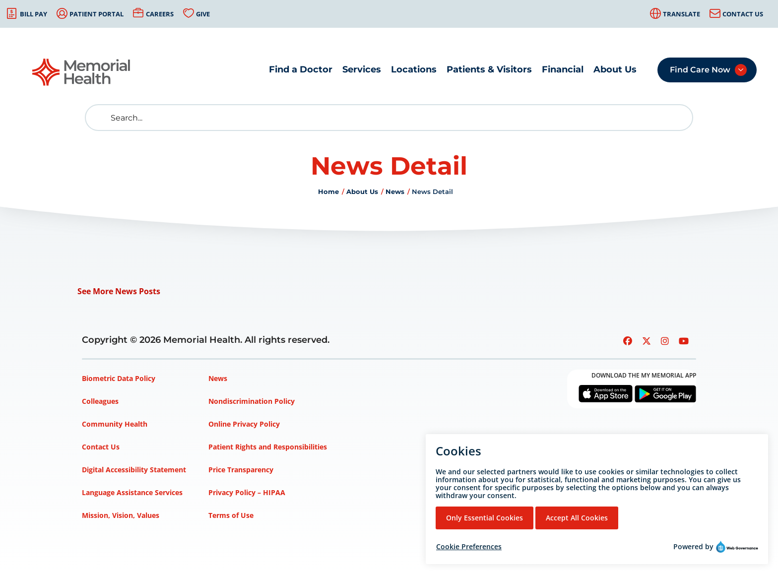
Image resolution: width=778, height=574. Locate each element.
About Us (615, 69)
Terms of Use (231, 515)
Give (203, 13)
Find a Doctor (300, 69)
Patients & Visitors (489, 69)
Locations (414, 69)
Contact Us (742, 13)
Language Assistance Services (132, 492)
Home (328, 191)
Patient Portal (96, 13)
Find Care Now (700, 69)
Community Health (114, 424)
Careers (160, 13)
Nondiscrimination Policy (251, 401)
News (395, 191)
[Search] (389, 117)
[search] (100, 117)
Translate (681, 13)
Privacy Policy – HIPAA (246, 492)
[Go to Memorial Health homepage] (82, 72)
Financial (563, 69)
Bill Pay (33, 13)
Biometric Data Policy (118, 378)
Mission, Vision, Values (120, 515)
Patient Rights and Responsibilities (267, 446)
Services (361, 69)
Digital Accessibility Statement (134, 469)
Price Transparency (240, 469)
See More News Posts (118, 291)
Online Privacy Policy (244, 424)
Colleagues (100, 401)
